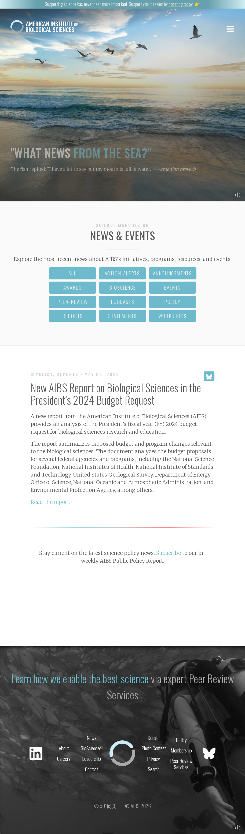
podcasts (122, 301)
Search (153, 769)
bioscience (122, 287)
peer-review (72, 301)
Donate (154, 737)
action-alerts (122, 273)
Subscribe (168, 553)
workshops (172, 316)
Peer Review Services (181, 764)
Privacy (153, 758)
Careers (63, 758)
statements (122, 316)
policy (172, 301)
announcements (172, 273)
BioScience (92, 748)
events (172, 287)
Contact (91, 769)
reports (72, 316)
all (72, 273)
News (91, 737)
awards (72, 287)
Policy (181, 740)
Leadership (91, 758)
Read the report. (50, 502)
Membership (181, 750)
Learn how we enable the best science (80, 678)
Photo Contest (153, 748)
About (64, 748)
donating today (180, 4)
